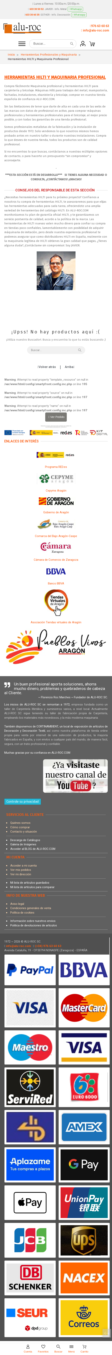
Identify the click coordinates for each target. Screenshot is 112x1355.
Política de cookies (22, 912)
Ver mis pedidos (20, 870)
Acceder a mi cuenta (23, 865)
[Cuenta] (28, 1349)
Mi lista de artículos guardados (29, 882)
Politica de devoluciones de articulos (33, 925)
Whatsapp (75, 9)
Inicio (11, 54)
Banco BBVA (56, 583)
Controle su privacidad (22, 801)
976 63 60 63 (100, 26)
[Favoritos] (43, 1349)
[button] (21, 43)
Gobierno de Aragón (56, 512)
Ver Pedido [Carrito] (56, 417)
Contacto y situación (23, 831)
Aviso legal (17, 904)
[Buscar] (52, 43)
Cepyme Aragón (56, 490)
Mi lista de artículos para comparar (32, 887)
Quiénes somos (20, 823)
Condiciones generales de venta (30, 908)
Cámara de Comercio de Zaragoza (56, 560)
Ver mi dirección (20, 874)
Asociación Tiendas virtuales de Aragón (56, 622)
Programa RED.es (56, 467)
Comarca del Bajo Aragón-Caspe (56, 536)
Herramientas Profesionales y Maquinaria (49, 54)
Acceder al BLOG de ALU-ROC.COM (32, 849)
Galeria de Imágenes (23, 844)
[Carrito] (106, 1333)
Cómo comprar (20, 827)
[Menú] (71, 1349)
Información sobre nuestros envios (33, 921)
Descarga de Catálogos (25, 840)
